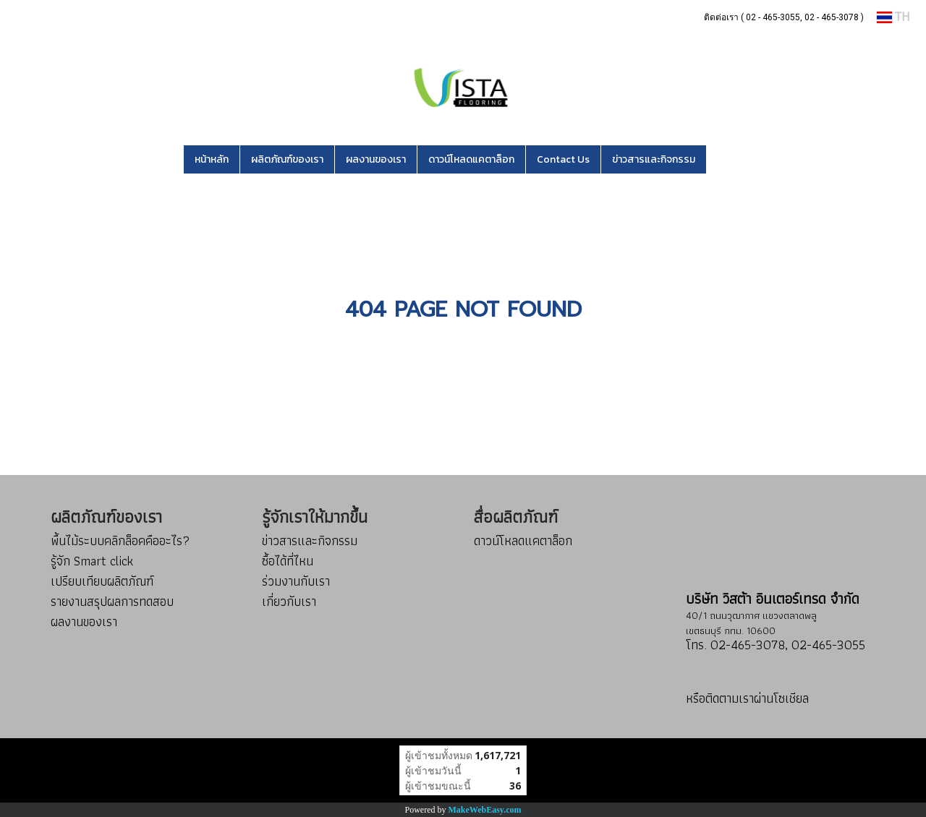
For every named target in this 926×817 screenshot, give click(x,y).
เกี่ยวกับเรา (289, 601)
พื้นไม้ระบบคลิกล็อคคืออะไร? (120, 540)
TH (893, 17)
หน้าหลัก (212, 159)
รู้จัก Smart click (92, 560)
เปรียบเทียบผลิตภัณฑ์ (102, 580)
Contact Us (563, 159)
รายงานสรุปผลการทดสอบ (112, 601)
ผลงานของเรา (376, 159)
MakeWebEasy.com (485, 810)
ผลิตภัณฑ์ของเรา (287, 159)
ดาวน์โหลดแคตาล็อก (471, 159)
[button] (727, 160)
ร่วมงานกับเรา (296, 580)
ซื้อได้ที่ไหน (287, 560)
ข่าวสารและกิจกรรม (653, 159)
